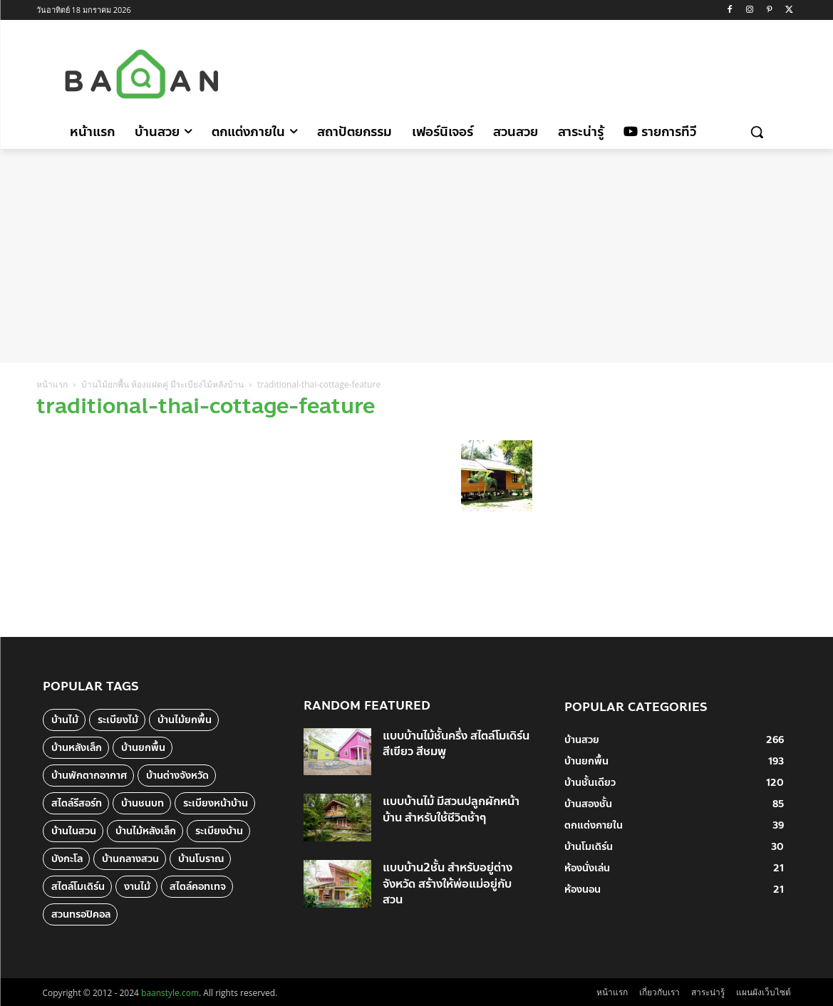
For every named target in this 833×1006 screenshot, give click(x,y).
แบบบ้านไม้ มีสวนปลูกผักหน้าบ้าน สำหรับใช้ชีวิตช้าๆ (451, 809)
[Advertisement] (537, 72)
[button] (757, 132)
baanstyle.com (170, 993)
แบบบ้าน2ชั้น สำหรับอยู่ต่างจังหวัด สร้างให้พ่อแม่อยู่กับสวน (447, 883)
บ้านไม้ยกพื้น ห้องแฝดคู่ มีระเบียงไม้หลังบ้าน (162, 384)
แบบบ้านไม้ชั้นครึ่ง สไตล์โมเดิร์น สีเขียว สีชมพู (456, 743)
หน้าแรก (52, 384)
